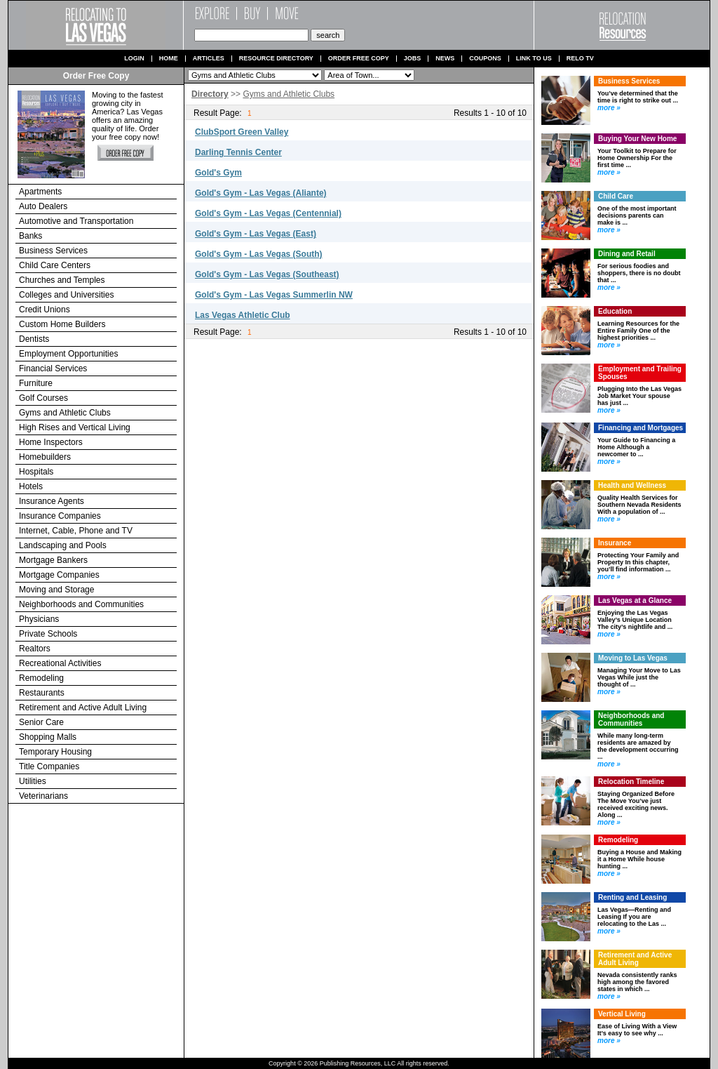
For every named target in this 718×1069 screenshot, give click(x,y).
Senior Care (41, 722)
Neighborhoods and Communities (81, 604)
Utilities (32, 781)
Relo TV (580, 58)
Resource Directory (276, 58)
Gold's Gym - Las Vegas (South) (259, 254)
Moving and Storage (56, 590)
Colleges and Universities (66, 295)
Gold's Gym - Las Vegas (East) (255, 234)
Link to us (534, 58)
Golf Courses (43, 398)
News (444, 58)
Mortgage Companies (59, 575)
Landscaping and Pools (63, 545)
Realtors (34, 648)
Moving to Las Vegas (633, 658)
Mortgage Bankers (53, 560)
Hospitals (36, 472)
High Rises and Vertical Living (74, 427)
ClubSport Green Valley (241, 132)
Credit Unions (44, 309)
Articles (208, 58)
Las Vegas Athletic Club (242, 315)
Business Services (53, 250)
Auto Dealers (43, 206)
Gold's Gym (218, 173)
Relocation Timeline (631, 781)
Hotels (31, 486)
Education (615, 311)
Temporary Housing (55, 752)
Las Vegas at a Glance (635, 600)
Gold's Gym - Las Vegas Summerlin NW (274, 295)
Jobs (412, 58)
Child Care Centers (54, 265)
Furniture (36, 383)
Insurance (614, 543)
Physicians (39, 619)
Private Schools (48, 634)
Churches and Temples (62, 280)
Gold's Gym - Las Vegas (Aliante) (261, 193)
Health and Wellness (632, 485)
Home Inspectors (51, 442)
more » (609, 108)
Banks (30, 236)
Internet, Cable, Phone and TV (76, 531)
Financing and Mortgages (640, 428)
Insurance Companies (60, 516)
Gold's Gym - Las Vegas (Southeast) (267, 274)
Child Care (615, 196)
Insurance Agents (51, 501)
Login (134, 58)
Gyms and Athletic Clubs (65, 413)
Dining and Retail (627, 254)
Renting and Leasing (632, 897)
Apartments (40, 192)
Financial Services (53, 368)
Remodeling (41, 678)
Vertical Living (622, 1014)
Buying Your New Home (637, 138)
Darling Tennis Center (238, 152)
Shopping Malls (47, 737)
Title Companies (49, 766)
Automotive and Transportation (76, 221)
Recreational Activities (60, 663)
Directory (210, 94)
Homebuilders (45, 457)
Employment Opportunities (68, 354)
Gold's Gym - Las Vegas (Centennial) (268, 213)
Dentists (34, 339)
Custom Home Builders (62, 324)
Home (168, 58)
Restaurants (42, 693)
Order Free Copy (358, 58)
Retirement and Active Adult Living (83, 707)
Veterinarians (43, 796)
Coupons (485, 58)
